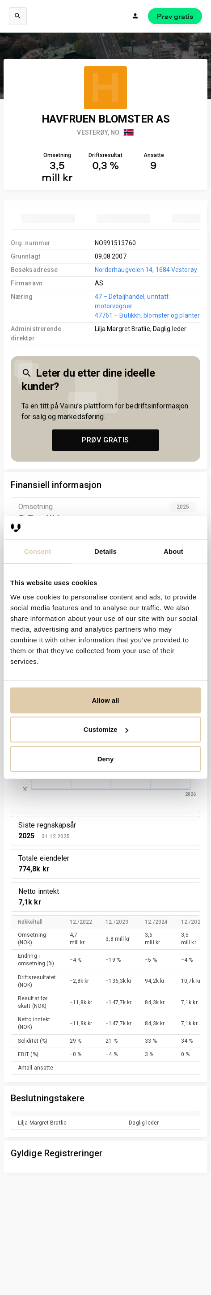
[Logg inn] (135, 16)
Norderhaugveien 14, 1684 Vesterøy (146, 269)
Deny (105, 759)
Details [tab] (105, 551)
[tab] (48, 218)
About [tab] (173, 551)
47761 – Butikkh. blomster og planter (147, 315)
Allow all (105, 700)
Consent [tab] (37, 551)
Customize (106, 729)
